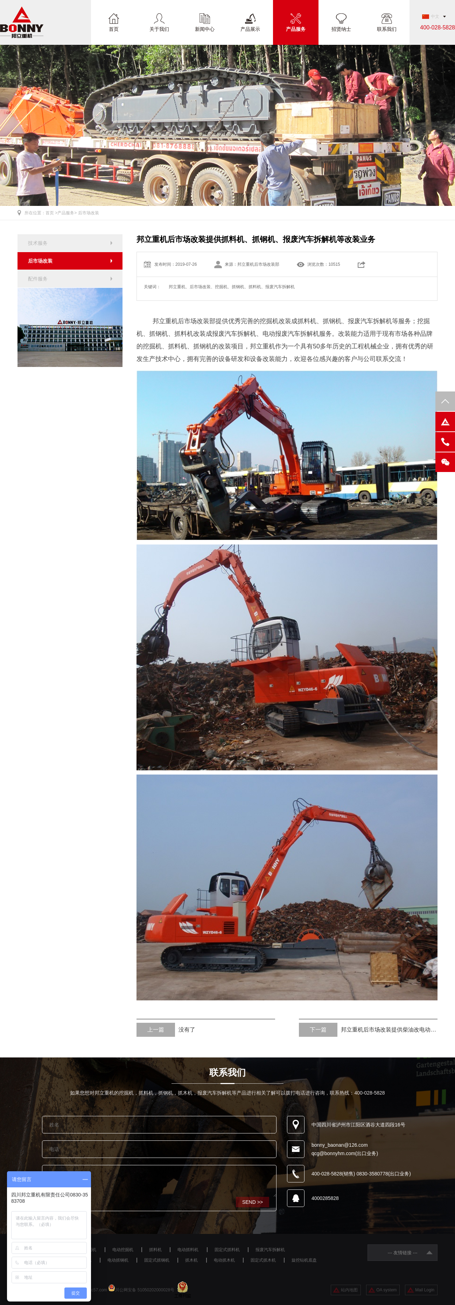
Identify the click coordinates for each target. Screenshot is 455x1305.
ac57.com (98, 1289)
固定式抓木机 (263, 1260)
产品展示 (250, 29)
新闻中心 (205, 29)
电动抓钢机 (117, 1260)
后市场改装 (88, 212)
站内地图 (349, 1289)
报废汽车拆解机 (270, 1249)
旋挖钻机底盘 (304, 1260)
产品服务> (67, 212)
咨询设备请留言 (159, 1181)
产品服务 (296, 29)
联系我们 (387, 29)
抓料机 (155, 1249)
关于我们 (159, 29)
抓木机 (191, 1260)
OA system (386, 1289)
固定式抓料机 (227, 1249)
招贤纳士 (341, 29)
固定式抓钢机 (156, 1260)
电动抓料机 (187, 1249)
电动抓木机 (224, 1260)
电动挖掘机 (122, 1249)
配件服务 (38, 279)
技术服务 (38, 243)
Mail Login (424, 1289)
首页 (114, 29)
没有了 (165, 1030)
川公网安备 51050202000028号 (144, 1289)
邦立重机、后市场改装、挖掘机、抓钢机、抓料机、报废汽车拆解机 (232, 286)
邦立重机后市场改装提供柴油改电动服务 (368, 1030)
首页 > (51, 212)
